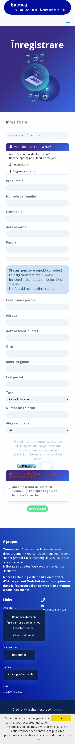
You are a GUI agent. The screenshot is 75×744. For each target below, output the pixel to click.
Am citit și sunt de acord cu (34, 491)
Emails (8, 667)
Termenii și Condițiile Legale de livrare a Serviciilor (34, 493)
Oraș (10, 346)
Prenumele (15, 181)
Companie (14, 212)
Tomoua (57, 709)
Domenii (9, 608)
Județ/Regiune (17, 362)
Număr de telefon (20, 408)
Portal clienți (16, 135)
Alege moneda (17, 423)
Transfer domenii (24, 628)
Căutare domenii (24, 635)
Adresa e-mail (17, 227)
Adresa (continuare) (22, 331)
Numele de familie (21, 196)
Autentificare (49, 10)
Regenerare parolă (22, 171)
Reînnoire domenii (24, 617)
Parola (11, 242)
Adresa (11, 315)
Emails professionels (20, 674)
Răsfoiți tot (19, 655)
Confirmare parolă (21, 300)
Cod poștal (14, 377)
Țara (9, 392)
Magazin (10, 647)
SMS (5, 686)
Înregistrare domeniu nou (23, 622)
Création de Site (12, 691)
